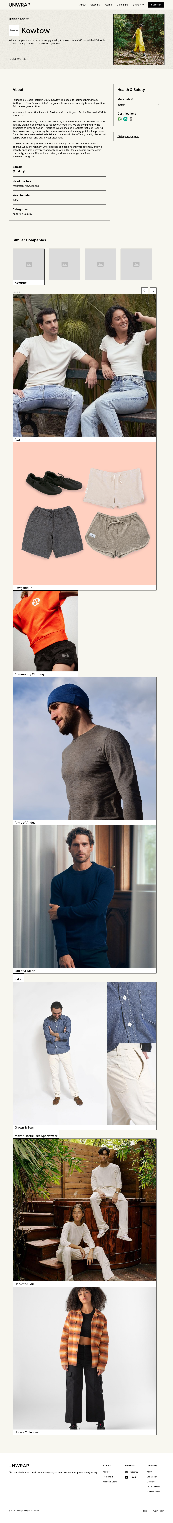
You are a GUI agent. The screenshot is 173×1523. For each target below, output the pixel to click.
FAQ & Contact (153, 1487)
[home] (19, 5)
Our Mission (152, 1477)
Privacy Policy (158, 1511)
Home (146, 1511)
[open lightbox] (29, 267)
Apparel (106, 1472)
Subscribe (156, 4)
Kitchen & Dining (110, 1482)
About (82, 4)
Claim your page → (128, 136)
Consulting (123, 4)
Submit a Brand (153, 1492)
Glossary (95, 4)
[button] (138, 5)
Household (108, 1477)
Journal (108, 4)
